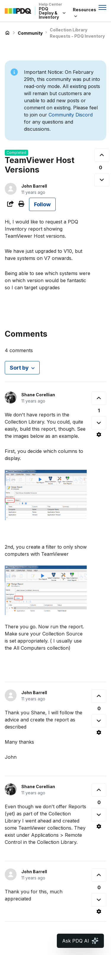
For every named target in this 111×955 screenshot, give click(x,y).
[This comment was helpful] (98, 398)
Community (30, 33)
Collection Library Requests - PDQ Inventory (77, 33)
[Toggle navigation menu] (102, 7)
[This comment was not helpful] (98, 422)
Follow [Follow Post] (42, 204)
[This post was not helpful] (101, 179)
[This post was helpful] (101, 155)
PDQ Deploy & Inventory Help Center (7, 33)
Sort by (19, 368)
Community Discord (71, 115)
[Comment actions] (99, 434)
